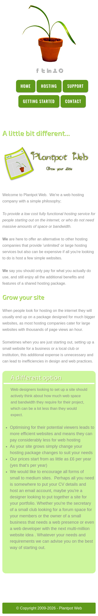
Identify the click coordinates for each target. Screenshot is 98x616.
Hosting (49, 86)
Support (75, 86)
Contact (73, 101)
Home (25, 86)
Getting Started (39, 101)
